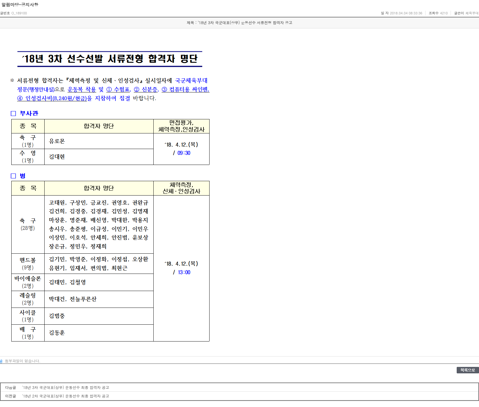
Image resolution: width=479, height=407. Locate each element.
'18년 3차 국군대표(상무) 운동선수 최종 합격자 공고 (65, 387)
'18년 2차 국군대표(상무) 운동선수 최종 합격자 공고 (65, 395)
